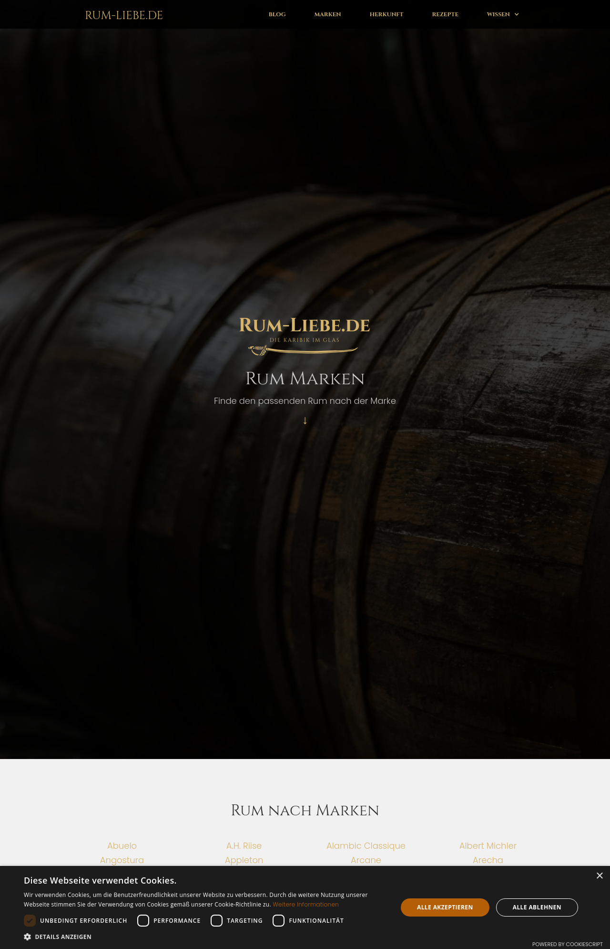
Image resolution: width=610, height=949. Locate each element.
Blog (277, 14)
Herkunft (387, 14)
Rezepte (445, 14)
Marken (328, 14)
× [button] (599, 876)
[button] (503, 14)
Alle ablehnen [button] (537, 907)
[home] (122, 14)
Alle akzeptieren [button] (445, 907)
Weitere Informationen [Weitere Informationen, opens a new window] (306, 904)
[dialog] (305, 907)
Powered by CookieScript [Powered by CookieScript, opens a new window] (567, 944)
